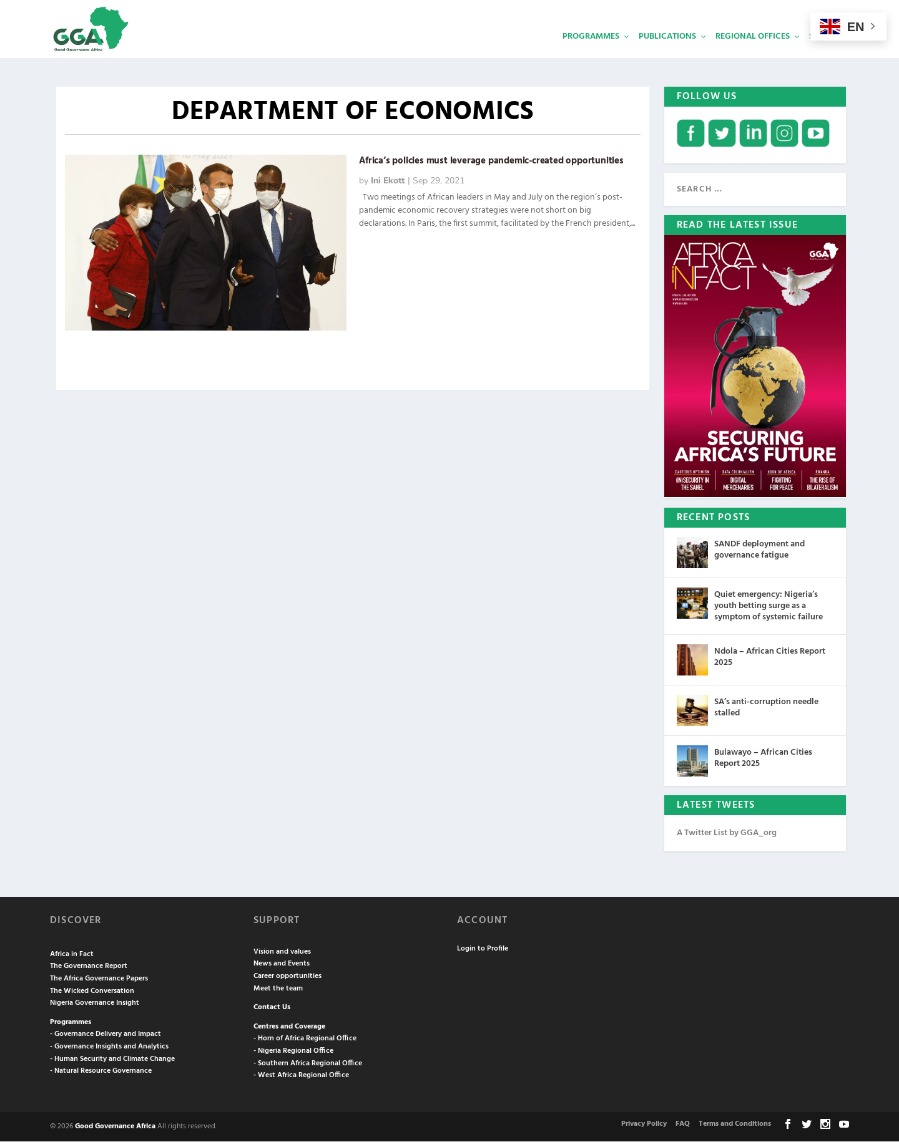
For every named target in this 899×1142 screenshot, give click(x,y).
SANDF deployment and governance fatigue (759, 550)
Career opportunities (287, 976)
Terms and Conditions (735, 1124)
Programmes (590, 53)
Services (827, 53)
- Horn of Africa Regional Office (304, 1039)
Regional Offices (752, 53)
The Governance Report (88, 967)
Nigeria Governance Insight (94, 1003)
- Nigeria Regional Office (293, 1051)
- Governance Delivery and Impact (105, 1034)
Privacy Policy (644, 1124)
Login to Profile (482, 949)
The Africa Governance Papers (99, 979)
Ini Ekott (388, 181)
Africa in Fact (72, 955)
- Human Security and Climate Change (112, 1059)
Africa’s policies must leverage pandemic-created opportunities (491, 161)
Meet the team (278, 989)
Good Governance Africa (115, 1127)
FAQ (682, 1124)
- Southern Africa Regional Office (307, 1064)
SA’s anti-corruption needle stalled (766, 708)
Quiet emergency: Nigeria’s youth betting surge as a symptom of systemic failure (768, 606)
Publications (667, 53)
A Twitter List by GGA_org (727, 833)
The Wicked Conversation (92, 991)
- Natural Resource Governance (101, 1071)
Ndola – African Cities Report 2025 (769, 657)
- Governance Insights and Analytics (109, 1047)
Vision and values (282, 952)
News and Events (281, 964)
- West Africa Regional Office (301, 1076)
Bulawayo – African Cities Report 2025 (763, 759)
